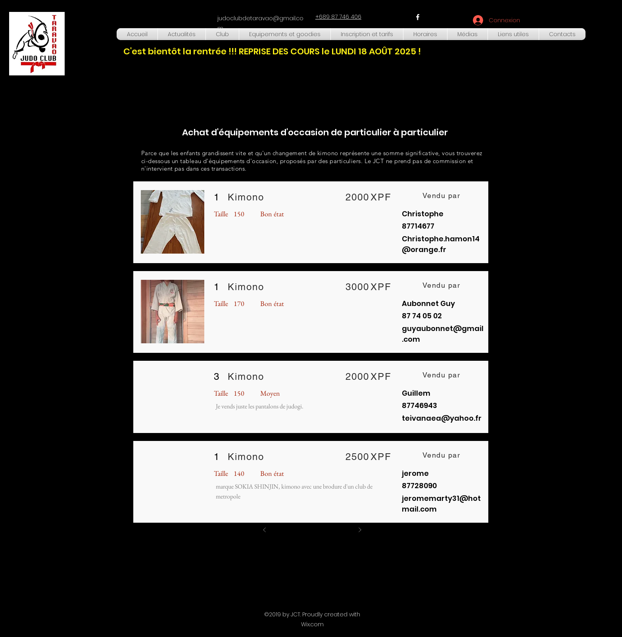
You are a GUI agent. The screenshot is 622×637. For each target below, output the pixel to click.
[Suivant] (360, 530)
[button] (222, 34)
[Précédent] (265, 530)
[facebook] (418, 17)
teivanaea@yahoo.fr (442, 418)
